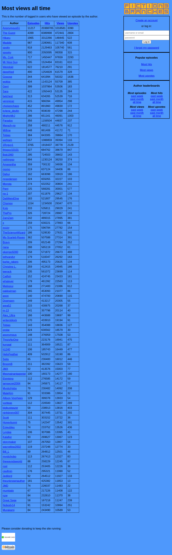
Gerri (6, 86)
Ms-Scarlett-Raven (14, 237)
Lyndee (7, 432)
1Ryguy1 (8, 145)
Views (60, 23)
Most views (146, 70)
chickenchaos (11, 106)
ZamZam (8, 218)
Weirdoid (8, 67)
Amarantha (9, 164)
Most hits (146, 64)
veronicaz (8, 101)
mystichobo (9, 456)
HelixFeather (10, 354)
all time (137, 102)
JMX (5, 368)
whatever (8, 281)
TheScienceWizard (14, 232)
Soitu (6, 359)
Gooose (7, 76)
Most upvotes (147, 75)
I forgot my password (146, 47)
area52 (7, 305)
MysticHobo (10, 388)
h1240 (6, 349)
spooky (7, 52)
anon (6, 295)
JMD (5, 485)
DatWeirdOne (11, 198)
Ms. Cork (8, 57)
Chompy (8, 203)
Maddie (7, 42)
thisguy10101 (11, 149)
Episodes (33, 23)
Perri (5, 188)
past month (137, 99)
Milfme (7, 130)
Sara (5, 91)
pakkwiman (9, 291)
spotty (6, 47)
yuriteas (7, 403)
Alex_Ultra (9, 315)
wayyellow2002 (12, 446)
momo (6, 169)
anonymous (10, 334)
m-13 (6, 310)
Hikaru (6, 37)
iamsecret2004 (11, 383)
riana (6, 247)
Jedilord (7, 476)
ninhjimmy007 (11, 412)
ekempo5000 (10, 252)
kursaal (7, 344)
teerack (7, 271)
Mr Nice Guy (10, 62)
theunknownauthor (14, 480)
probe (6, 330)
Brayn (6, 242)
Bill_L (6, 451)
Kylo (5, 208)
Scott (6, 417)
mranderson (10, 179)
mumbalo (8, 490)
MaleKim (8, 393)
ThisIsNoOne (10, 339)
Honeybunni (10, 422)
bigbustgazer (10, 407)
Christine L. (9, 266)
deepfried (8, 72)
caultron (7, 471)
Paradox (8, 120)
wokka (6, 81)
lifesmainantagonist (14, 373)
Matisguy (8, 286)
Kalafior (7, 437)
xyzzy (6, 227)
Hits (47, 23)
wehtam (7, 140)
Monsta (7, 183)
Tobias (6, 135)
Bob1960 (8, 154)
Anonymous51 (11, 28)
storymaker (9, 442)
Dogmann (8, 300)
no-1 (5, 193)
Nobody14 (9, 505)
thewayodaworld (12, 461)
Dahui (6, 174)
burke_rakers (10, 261)
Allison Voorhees (13, 398)
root (5, 466)
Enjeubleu (9, 427)
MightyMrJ (9, 115)
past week (137, 96)
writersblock (10, 320)
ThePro (7, 213)
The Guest (9, 33)
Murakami (8, 510)
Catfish (7, 276)
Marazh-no (9, 125)
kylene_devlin (11, 110)
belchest (8, 96)
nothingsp (8, 159)
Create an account (147, 20)
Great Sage (9, 500)
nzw (5, 495)
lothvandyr (9, 257)
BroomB (7, 364)
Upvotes (73, 23)
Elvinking (8, 378)
